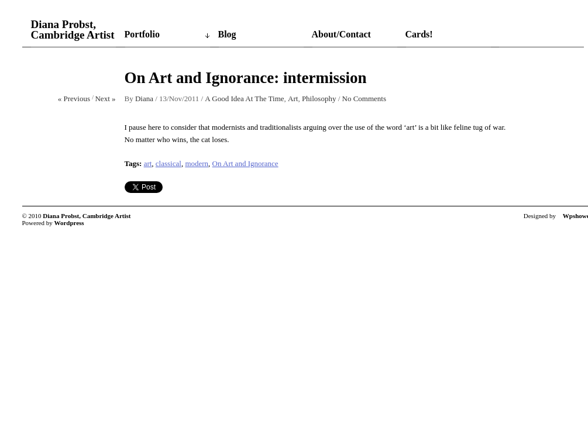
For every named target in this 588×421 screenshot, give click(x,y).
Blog (227, 34)
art (148, 163)
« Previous (74, 98)
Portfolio (142, 34)
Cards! (419, 34)
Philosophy (319, 98)
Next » (105, 98)
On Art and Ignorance (245, 163)
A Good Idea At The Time (244, 98)
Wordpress (69, 222)
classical (168, 163)
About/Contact (341, 34)
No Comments (364, 98)
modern (196, 163)
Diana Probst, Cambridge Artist (73, 29)
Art (293, 98)
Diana (144, 98)
